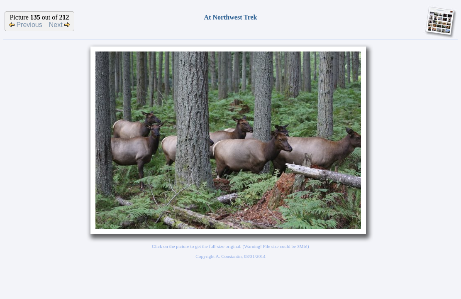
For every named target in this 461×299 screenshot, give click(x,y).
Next (59, 24)
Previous (25, 24)
